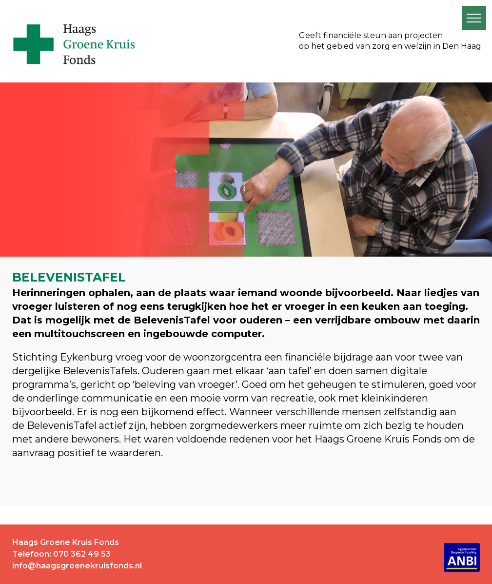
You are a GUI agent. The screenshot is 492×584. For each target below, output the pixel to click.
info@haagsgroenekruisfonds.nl (77, 565)
